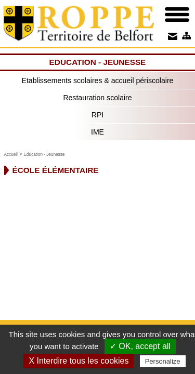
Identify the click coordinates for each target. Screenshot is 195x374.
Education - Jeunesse (44, 154)
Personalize (162, 361)
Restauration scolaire (97, 98)
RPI (97, 115)
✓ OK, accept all (140, 346)
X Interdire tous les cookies (78, 360)
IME (97, 132)
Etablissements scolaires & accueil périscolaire (98, 80)
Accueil (11, 154)
